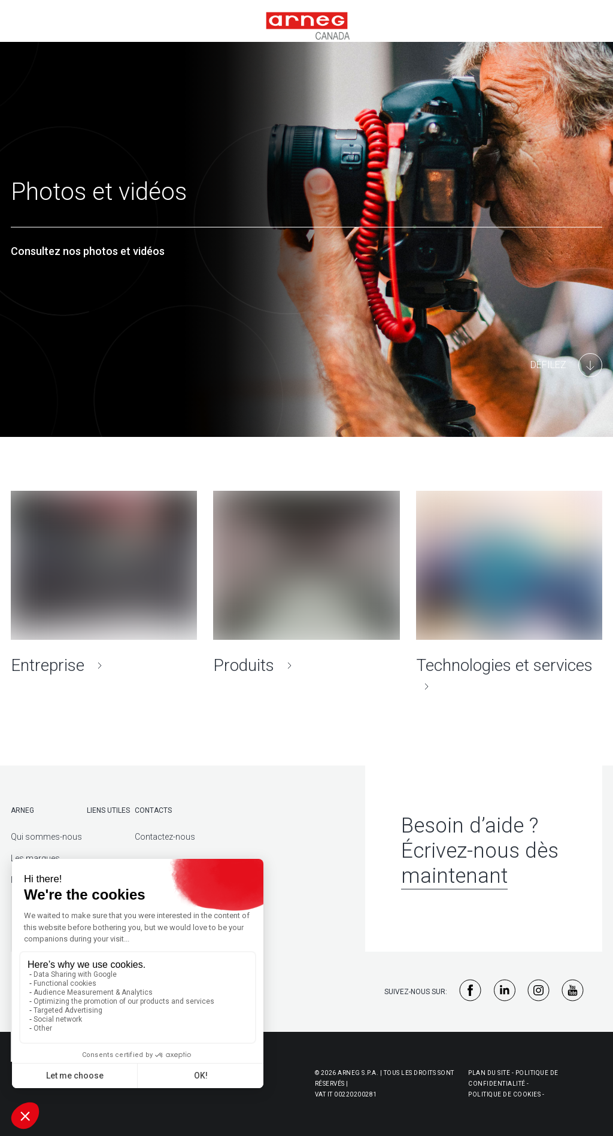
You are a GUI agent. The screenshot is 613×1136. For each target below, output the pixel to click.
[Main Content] (566, 365)
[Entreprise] (104, 583)
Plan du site (489, 1073)
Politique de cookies (504, 1094)
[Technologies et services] (509, 594)
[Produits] (306, 583)
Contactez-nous (165, 837)
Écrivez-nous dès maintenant (480, 863)
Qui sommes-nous (46, 837)
